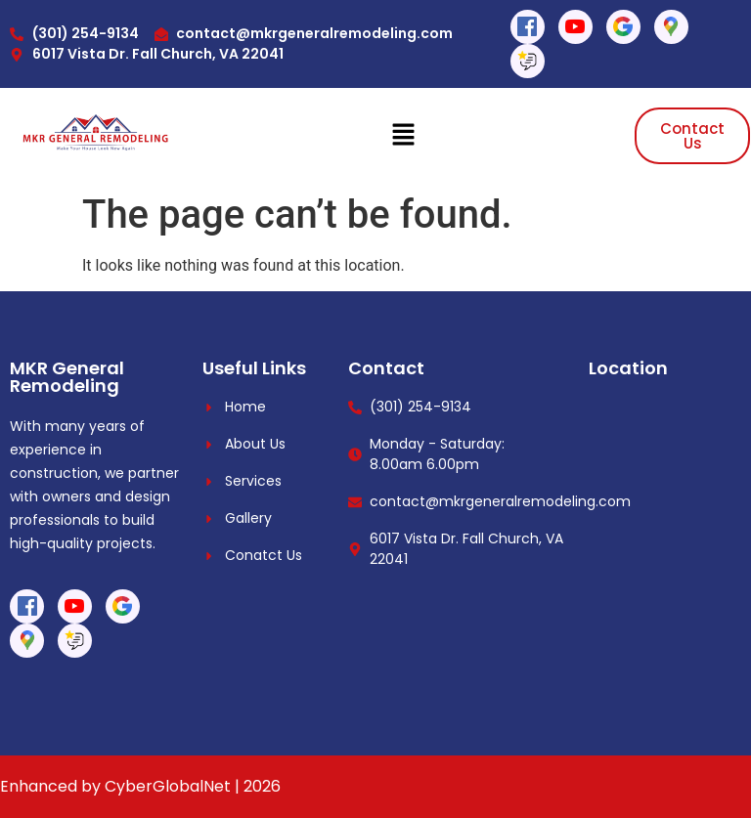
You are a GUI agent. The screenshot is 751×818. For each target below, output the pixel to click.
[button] (402, 135)
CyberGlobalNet (168, 786)
